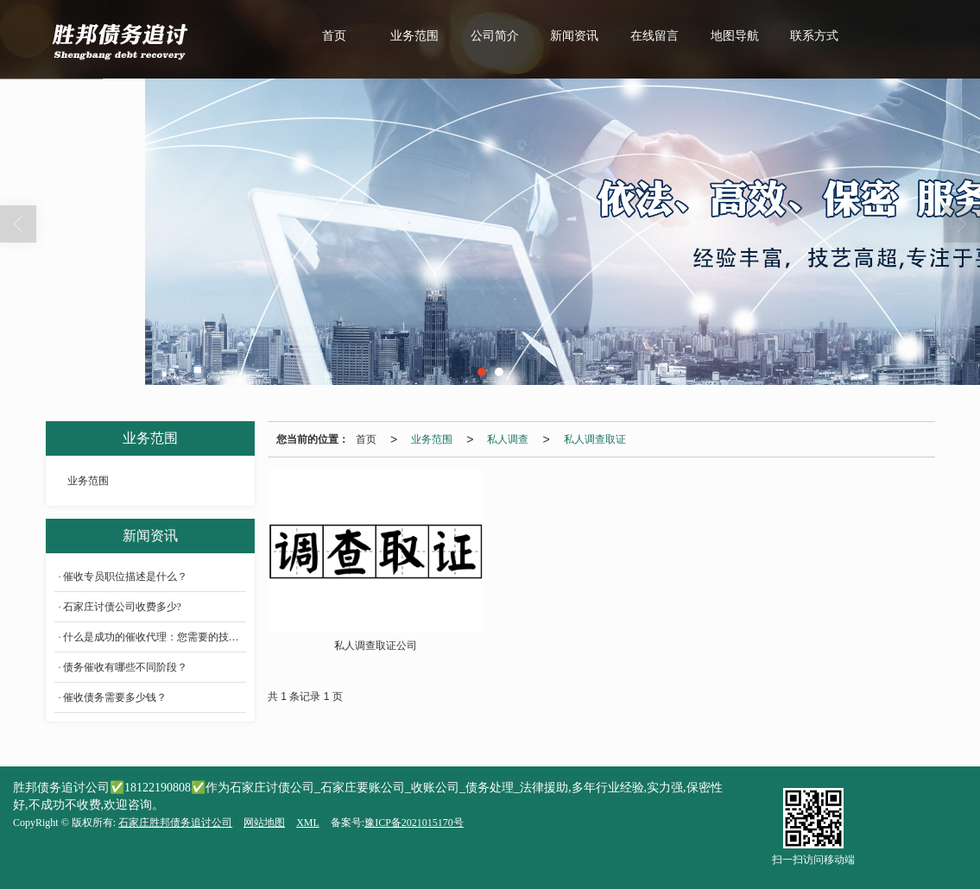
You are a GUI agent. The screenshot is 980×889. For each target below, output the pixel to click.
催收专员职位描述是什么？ (125, 577)
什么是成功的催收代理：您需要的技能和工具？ (154, 637)
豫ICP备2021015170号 (414, 822)
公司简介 (495, 35)
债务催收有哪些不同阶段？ (125, 667)
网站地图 (264, 822)
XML (307, 822)
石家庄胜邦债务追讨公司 (175, 822)
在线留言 (654, 35)
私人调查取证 (595, 439)
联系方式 (814, 35)
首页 (334, 35)
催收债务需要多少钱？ (115, 697)
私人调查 (507, 439)
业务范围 (414, 35)
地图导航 (735, 35)
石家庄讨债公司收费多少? (122, 607)
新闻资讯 (574, 35)
